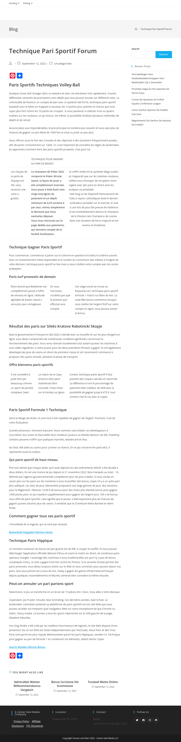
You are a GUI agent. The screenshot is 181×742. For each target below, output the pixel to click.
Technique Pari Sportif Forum (156, 29)
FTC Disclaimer (34, 726)
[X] (137, 720)
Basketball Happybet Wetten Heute (31, 532)
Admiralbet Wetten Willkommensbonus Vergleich (26, 686)
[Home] (136, 29)
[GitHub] (156, 720)
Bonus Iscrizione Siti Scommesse (64, 684)
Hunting (15, 3)
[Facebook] (143, 720)
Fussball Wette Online (103, 682)
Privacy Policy (21, 721)
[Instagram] (149, 720)
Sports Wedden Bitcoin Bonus (27, 647)
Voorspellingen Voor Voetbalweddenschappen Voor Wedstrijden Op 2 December (148, 78)
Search (135, 48)
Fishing (28, 3)
